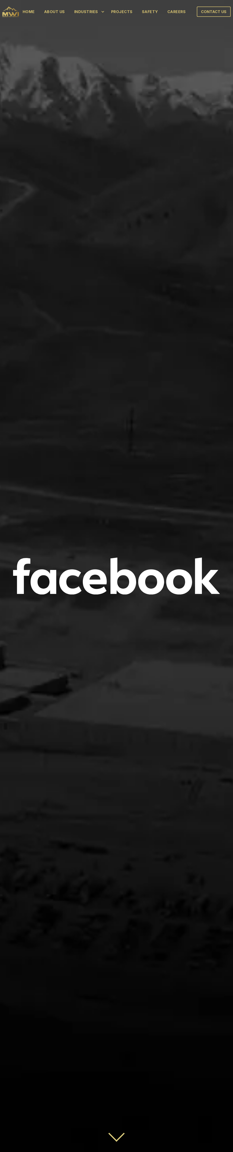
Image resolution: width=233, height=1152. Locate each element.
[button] (88, 11)
